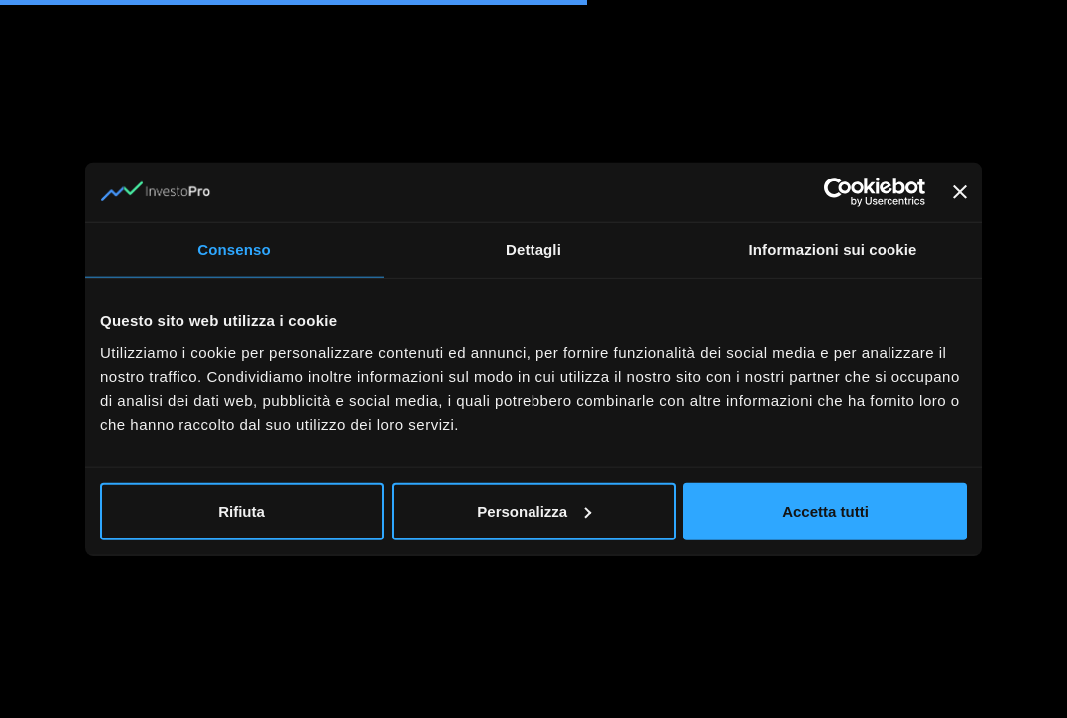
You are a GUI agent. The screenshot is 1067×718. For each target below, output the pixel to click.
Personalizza (534, 510)
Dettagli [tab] (533, 249)
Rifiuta (241, 510)
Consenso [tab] (233, 249)
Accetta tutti (825, 510)
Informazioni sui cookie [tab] (833, 249)
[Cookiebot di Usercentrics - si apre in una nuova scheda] (838, 192)
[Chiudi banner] (960, 192)
